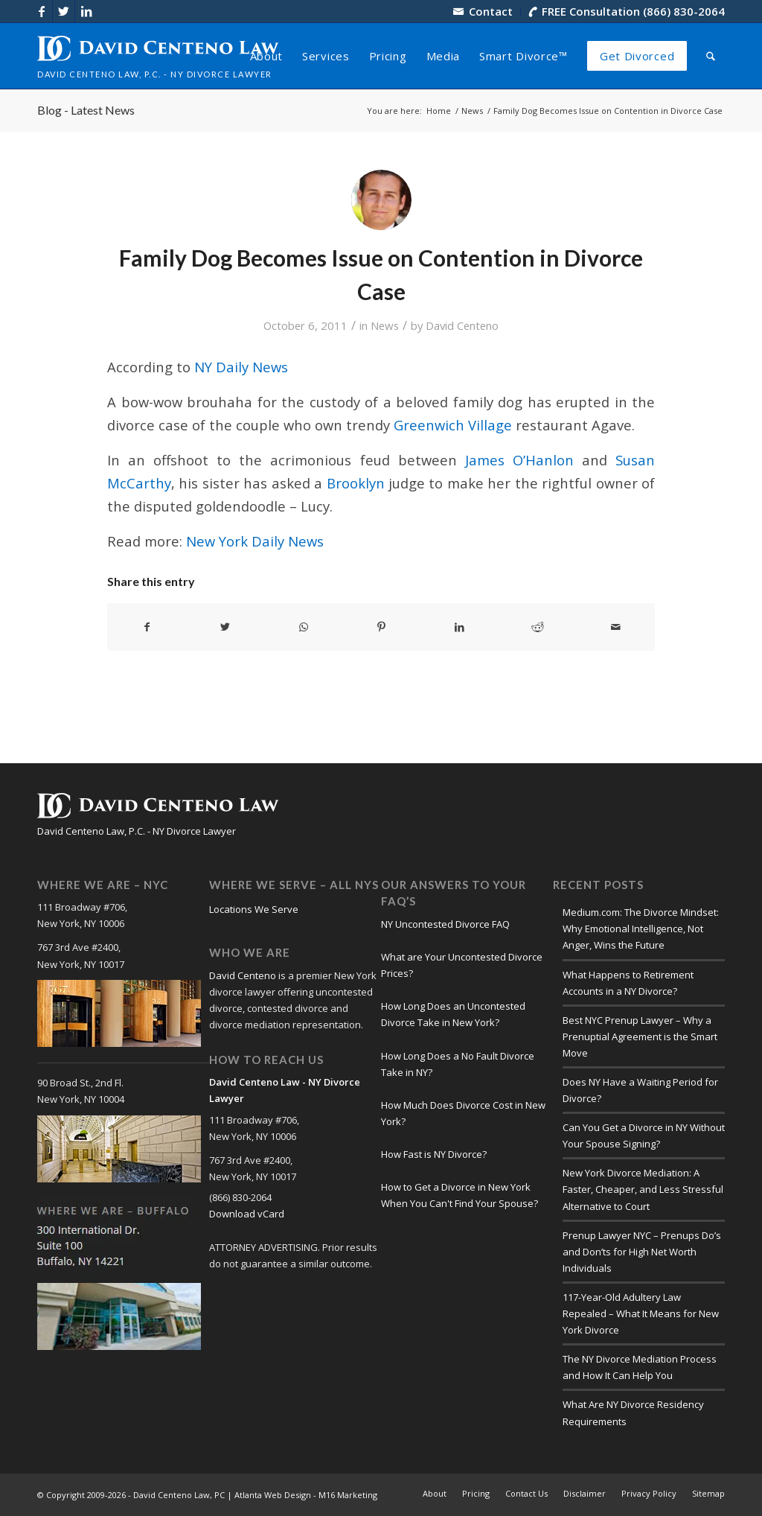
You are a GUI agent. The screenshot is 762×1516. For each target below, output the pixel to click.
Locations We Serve (253, 909)
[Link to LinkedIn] (86, 11)
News (385, 325)
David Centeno (462, 325)
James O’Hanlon (519, 459)
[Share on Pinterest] (381, 627)
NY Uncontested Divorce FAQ (445, 924)
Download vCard (246, 1213)
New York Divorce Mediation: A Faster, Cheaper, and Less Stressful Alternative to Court (643, 1189)
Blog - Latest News (86, 110)
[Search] (711, 56)
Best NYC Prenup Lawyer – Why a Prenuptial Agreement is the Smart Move (640, 1036)
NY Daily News (241, 366)
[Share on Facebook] (147, 627)
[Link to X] (63, 11)
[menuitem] (483, 11)
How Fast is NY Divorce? (434, 1154)
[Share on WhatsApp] (303, 627)
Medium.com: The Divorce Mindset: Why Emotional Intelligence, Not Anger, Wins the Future (641, 928)
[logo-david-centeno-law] (158, 56)
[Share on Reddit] (537, 627)
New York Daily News (255, 541)
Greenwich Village (453, 424)
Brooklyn (356, 483)
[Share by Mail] (615, 627)
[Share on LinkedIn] (459, 627)
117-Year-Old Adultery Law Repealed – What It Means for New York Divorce (641, 1313)
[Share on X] (225, 627)
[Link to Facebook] (41, 11)
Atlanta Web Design (272, 1494)
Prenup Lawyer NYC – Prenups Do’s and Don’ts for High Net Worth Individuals (642, 1252)
